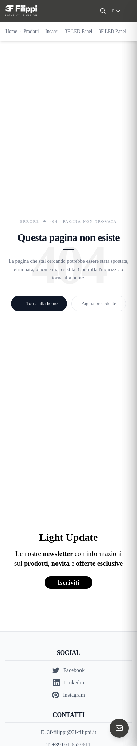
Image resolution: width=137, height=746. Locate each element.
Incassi (52, 31)
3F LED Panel (78, 31)
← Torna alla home (39, 303)
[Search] (103, 11)
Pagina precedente (98, 303)
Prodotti (31, 31)
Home (11, 31)
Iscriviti (68, 582)
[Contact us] (119, 728)
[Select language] (115, 11)
